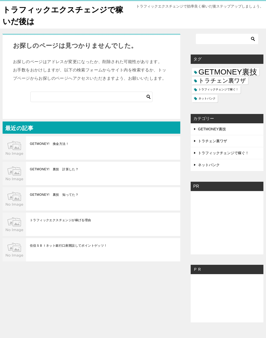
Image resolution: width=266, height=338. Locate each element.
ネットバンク (209, 165)
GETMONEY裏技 (212, 129)
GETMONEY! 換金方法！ (49, 144)
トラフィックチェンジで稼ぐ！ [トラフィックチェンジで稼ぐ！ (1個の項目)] (218, 89)
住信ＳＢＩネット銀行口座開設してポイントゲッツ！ (68, 245)
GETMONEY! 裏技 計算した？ (54, 169)
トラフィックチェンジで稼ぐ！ (223, 153)
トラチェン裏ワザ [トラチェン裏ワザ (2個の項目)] (222, 80)
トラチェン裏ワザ (212, 141)
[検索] (91, 97)
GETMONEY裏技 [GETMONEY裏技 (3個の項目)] (227, 72)
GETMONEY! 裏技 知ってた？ (54, 195)
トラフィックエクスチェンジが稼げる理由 (60, 220)
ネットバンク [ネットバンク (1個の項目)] (207, 98)
